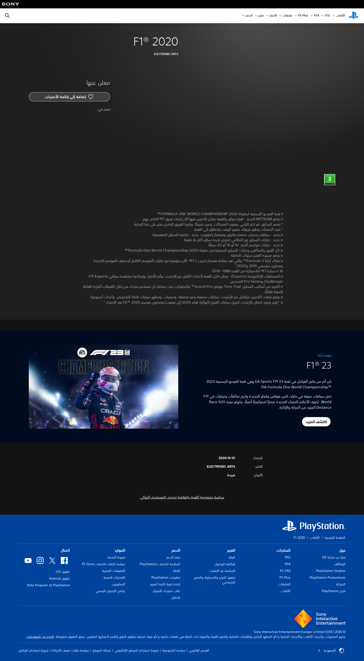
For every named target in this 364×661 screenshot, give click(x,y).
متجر (261, 16)
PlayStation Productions (327, 577)
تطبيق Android (59, 578)
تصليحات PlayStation (165, 577)
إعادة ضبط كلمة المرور (165, 584)
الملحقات (284, 584)
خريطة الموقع (102, 650)
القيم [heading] (231, 550)
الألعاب (340, 16)
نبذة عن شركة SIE (333, 557)
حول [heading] (342, 550)
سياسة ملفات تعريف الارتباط (70, 650)
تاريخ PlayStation (333, 591)
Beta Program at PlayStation (48, 585)
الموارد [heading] (120, 550)
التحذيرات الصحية (114, 577)
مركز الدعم (173, 557)
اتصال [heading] (65, 550)
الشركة (340, 584)
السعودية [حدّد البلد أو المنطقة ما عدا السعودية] (331, 651)
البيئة (232, 557)
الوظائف (339, 564)
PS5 (287, 557)
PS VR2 (285, 571)
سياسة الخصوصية (173, 650)
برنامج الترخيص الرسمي (110, 591)
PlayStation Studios (330, 571)
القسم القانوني (199, 650)
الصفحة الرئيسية (335, 537)
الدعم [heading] (176, 550)
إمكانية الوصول (225, 564)
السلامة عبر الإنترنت (222, 571)
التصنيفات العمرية (113, 571)
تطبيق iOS (63, 572)
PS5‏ (327, 16)
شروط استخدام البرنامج (34, 650)
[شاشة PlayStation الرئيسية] (353, 16)
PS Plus (303, 16)
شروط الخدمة (116, 557)
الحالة (176, 571)
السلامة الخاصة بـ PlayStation (160, 564)
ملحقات (287, 16)
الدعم (249, 16)
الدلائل (176, 598)
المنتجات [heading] (283, 550)
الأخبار (273, 16)
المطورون (118, 584)
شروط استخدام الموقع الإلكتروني (137, 650)
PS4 (316, 16)
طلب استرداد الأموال (166, 591)
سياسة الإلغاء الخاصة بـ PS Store (103, 564)
